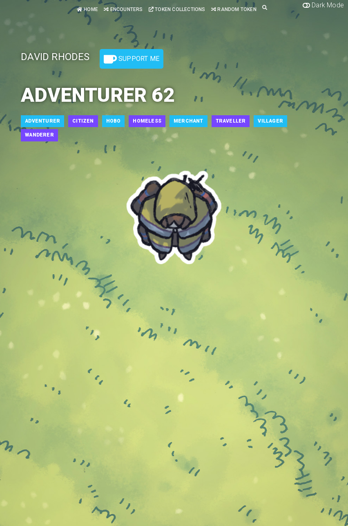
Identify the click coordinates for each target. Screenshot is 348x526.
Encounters (123, 9)
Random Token (234, 9)
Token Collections (177, 9)
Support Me (131, 59)
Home (87, 9)
